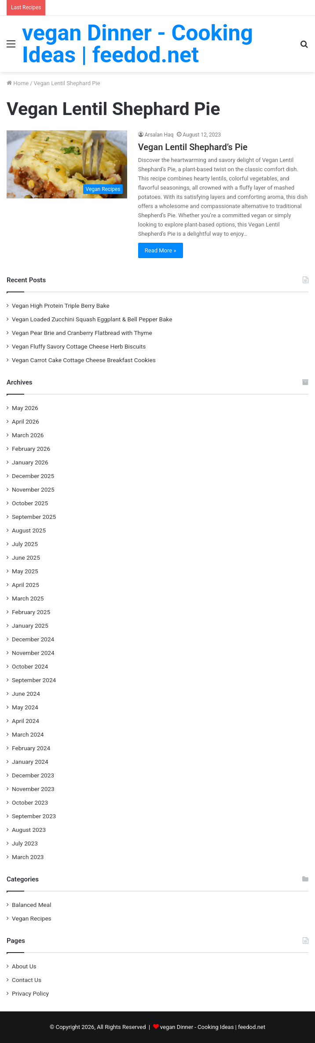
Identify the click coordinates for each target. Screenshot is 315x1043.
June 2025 (26, 557)
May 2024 (25, 707)
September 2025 (34, 516)
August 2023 (29, 829)
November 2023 (33, 788)
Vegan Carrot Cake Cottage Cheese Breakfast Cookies (84, 359)
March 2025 (28, 598)
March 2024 (28, 734)
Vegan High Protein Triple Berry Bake (61, 305)
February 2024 (31, 748)
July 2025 (25, 543)
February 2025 (31, 611)
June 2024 (26, 693)
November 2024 (33, 652)
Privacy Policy (30, 993)
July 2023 (25, 843)
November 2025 (33, 489)
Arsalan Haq (159, 135)
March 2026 (28, 435)
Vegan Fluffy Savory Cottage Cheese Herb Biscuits (79, 346)
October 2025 (30, 503)
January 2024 (30, 761)
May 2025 (25, 571)
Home (18, 83)
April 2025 (25, 584)
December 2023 (33, 775)
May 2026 (25, 407)
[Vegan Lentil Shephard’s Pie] (67, 164)
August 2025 (29, 530)
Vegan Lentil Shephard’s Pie (193, 147)
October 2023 (30, 802)
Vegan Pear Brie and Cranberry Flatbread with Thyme (82, 332)
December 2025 (33, 475)
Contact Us (26, 979)
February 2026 (31, 448)
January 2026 (30, 462)
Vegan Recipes (31, 918)
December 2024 (33, 639)
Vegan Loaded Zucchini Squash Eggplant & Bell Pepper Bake (92, 319)
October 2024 (30, 666)
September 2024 (34, 679)
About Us (24, 966)
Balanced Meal (31, 904)
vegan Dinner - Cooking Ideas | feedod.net (212, 1027)
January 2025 (30, 625)
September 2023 (34, 816)
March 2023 (28, 856)
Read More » (160, 250)
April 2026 (25, 421)
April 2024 (25, 720)
